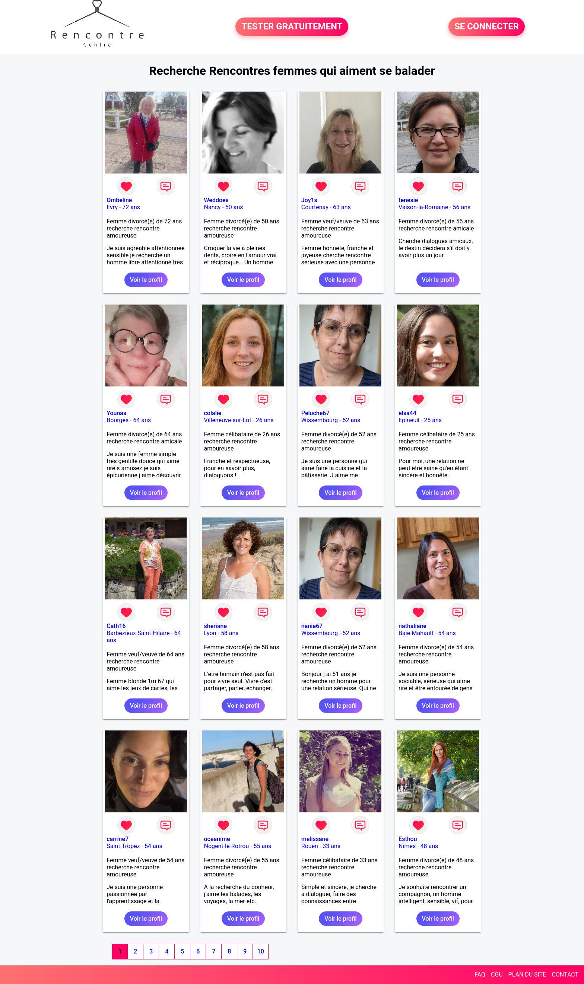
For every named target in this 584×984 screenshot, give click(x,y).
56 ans (461, 207)
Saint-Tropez (123, 846)
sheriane (215, 626)
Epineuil (409, 420)
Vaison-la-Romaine (423, 207)
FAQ (480, 974)
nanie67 (312, 626)
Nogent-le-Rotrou (226, 846)
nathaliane (412, 626)
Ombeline (119, 200)
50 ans (234, 207)
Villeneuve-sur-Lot (227, 420)
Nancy (212, 207)
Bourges (117, 420)
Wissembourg (319, 420)
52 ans (351, 420)
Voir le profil (146, 279)
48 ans (429, 846)
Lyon (210, 633)
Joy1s (309, 200)
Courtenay (314, 207)
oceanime (217, 839)
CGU (497, 974)
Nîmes (407, 846)
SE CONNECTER (486, 27)
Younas (116, 413)
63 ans (342, 207)
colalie (213, 413)
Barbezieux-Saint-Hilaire (138, 633)
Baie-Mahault (416, 633)
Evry (112, 207)
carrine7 (117, 839)
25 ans (433, 420)
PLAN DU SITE (527, 974)
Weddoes (216, 200)
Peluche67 (315, 413)
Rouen (309, 846)
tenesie (408, 200)
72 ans (131, 207)
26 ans (265, 420)
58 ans (230, 633)
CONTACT (565, 974)
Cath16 (116, 626)
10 (260, 951)
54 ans (447, 633)
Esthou (408, 839)
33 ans (331, 846)
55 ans (263, 846)
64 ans (142, 420)
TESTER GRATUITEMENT (291, 27)
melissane (314, 839)
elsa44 (407, 413)
